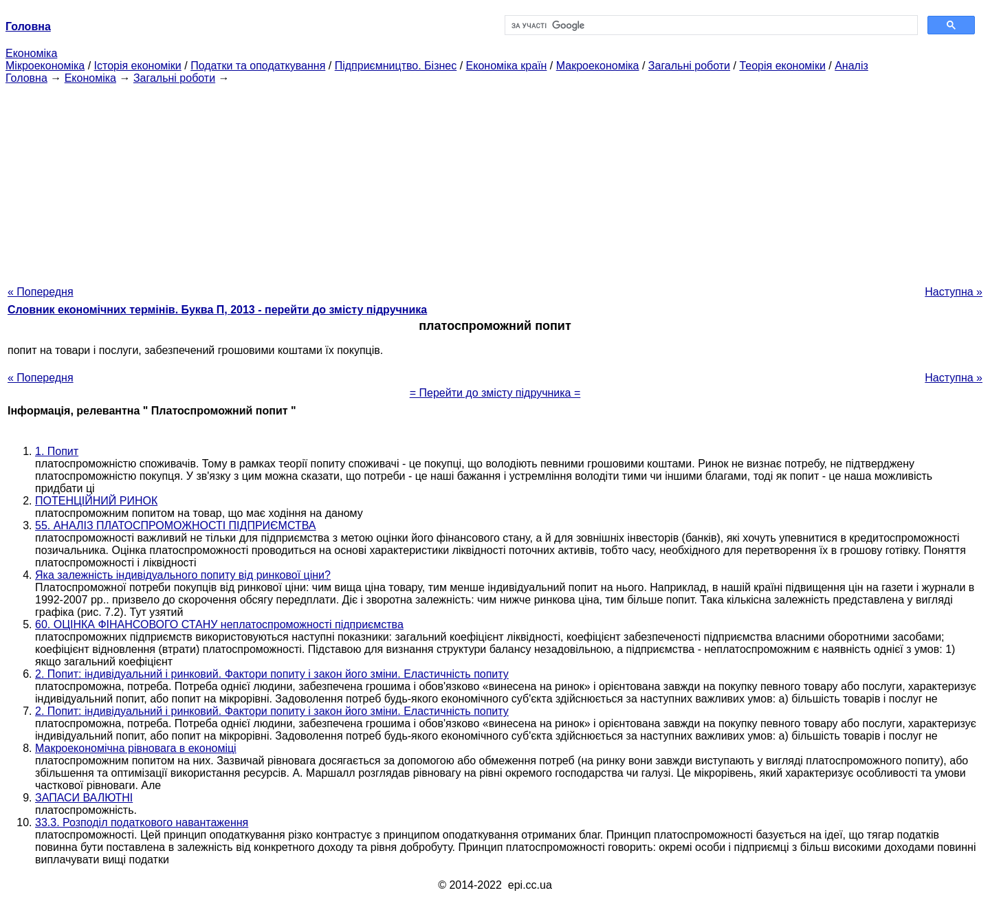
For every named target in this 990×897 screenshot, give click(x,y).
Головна (26, 78)
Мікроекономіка (45, 65)
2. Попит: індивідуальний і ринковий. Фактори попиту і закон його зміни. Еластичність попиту (272, 674)
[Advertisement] (495, 181)
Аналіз (851, 65)
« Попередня (41, 292)
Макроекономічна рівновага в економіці (135, 748)
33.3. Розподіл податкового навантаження (141, 822)
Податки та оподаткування (257, 65)
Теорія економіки (782, 65)
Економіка (31, 53)
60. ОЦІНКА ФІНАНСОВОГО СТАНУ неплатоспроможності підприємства (219, 624)
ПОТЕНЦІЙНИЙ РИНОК (96, 501)
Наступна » (953, 292)
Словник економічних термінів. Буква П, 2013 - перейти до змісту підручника (217, 309)
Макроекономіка (597, 65)
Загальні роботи (689, 65)
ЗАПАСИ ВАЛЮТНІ (84, 798)
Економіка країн (506, 65)
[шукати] (710, 25)
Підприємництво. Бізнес (396, 65)
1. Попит (56, 451)
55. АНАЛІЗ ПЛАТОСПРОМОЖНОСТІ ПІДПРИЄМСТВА (175, 525)
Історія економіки (138, 65)
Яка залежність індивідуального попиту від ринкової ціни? (183, 575)
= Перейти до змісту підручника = (495, 393)
